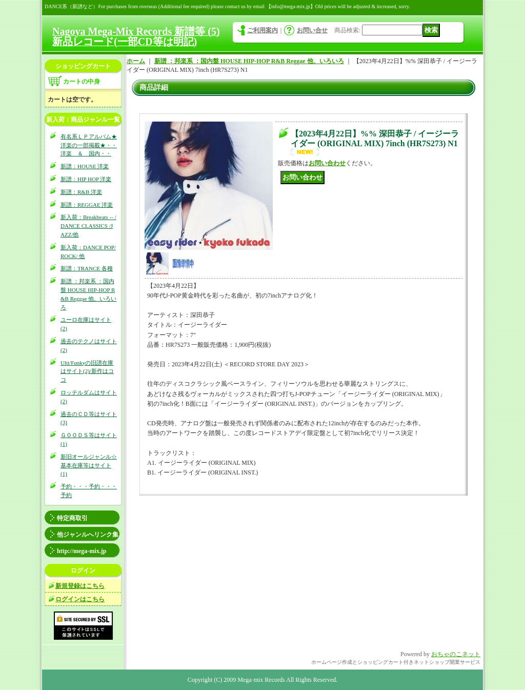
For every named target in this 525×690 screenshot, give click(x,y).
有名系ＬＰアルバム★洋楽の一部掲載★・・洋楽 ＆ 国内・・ (88, 145)
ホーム (136, 61)
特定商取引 (72, 518)
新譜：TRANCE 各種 (86, 268)
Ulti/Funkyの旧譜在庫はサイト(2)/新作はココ (87, 371)
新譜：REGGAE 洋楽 (86, 205)
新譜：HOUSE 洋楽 (84, 166)
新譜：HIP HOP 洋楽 (85, 179)
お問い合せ (312, 30)
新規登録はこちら (80, 585)
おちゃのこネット (455, 654)
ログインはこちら (80, 599)
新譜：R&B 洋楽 (81, 192)
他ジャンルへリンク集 (87, 534)
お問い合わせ (327, 163)
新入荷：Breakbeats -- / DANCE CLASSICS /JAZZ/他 (88, 226)
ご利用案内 (262, 30)
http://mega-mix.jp (81, 551)
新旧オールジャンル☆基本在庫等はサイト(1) (88, 465)
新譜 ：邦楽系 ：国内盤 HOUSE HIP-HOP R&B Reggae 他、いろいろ (249, 61)
